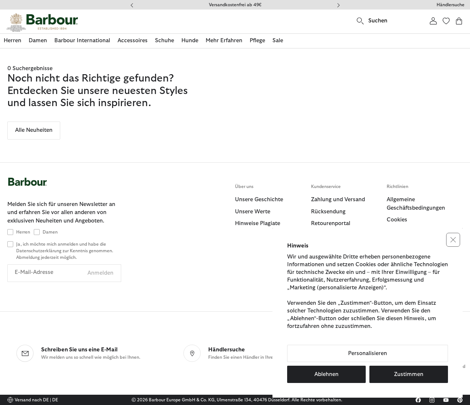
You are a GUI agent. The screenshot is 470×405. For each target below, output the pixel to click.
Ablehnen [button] (326, 374)
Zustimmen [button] (408, 374)
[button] (453, 240)
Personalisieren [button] (367, 353)
